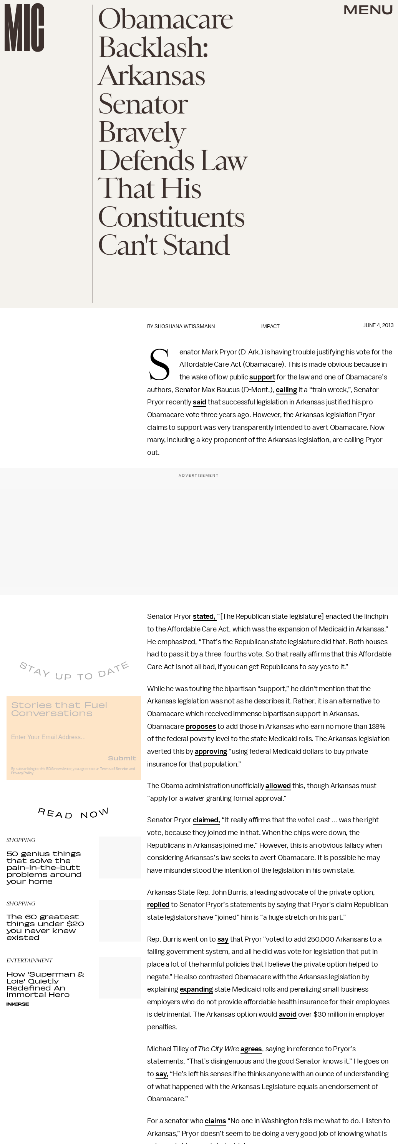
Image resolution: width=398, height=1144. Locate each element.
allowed (278, 786)
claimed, (206, 820)
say (223, 939)
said (199, 402)
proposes (201, 726)
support (262, 377)
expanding (196, 989)
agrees (251, 1049)
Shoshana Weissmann (184, 326)
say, (162, 1074)
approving (211, 751)
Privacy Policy (22, 778)
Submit (122, 763)
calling (286, 390)
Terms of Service (114, 774)
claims (215, 1121)
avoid (288, 1014)
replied (158, 905)
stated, (205, 616)
